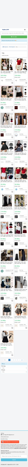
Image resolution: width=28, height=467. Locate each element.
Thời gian (3, 369)
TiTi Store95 (7, 215)
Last (22, 359)
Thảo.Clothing (7, 161)
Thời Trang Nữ (12, 46)
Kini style (7, 188)
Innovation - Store (8, 324)
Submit (14, 459)
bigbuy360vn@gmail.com (9, 434)
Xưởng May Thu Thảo (9, 106)
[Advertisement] (14, 14)
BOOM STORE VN (22, 297)
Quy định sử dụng (4, 438)
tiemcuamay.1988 (8, 79)
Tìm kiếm (14, 36)
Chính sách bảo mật (4, 436)
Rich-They (21, 270)
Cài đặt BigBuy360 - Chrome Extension (10, 442)
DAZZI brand (7, 242)
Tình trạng (3, 366)
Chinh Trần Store (22, 106)
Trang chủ (5, 46)
